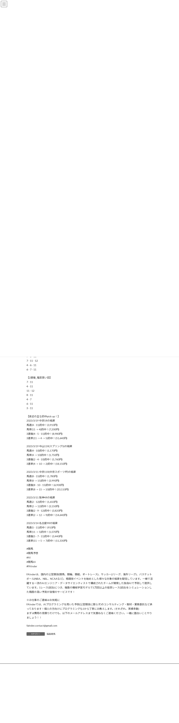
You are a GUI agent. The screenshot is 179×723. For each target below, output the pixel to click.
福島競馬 (51, 634)
